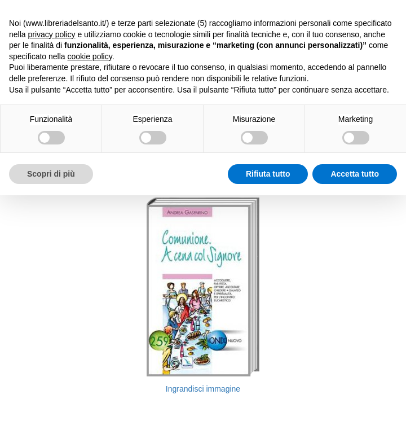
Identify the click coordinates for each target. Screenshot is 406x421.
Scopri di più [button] (51, 173)
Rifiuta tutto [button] (268, 173)
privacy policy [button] (51, 34)
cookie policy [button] (90, 56)
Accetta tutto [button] (354, 173)
